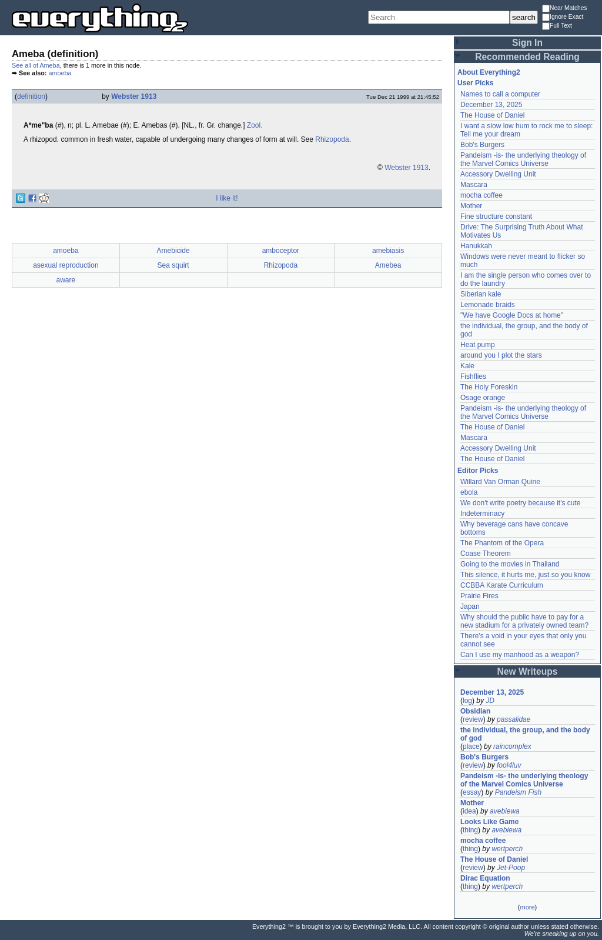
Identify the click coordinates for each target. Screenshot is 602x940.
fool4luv (509, 765)
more (527, 907)
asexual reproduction (65, 265)
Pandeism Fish (518, 792)
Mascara (473, 185)
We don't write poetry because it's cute (520, 503)
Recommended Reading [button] (527, 57)
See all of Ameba (36, 65)
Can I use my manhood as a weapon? (519, 655)
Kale (467, 366)
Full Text (557, 26)
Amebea (388, 265)
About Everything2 (488, 72)
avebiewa (505, 811)
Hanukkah (476, 246)
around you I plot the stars (501, 355)
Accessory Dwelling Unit (498, 174)
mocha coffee (481, 195)
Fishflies (473, 376)
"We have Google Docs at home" (511, 315)
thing (470, 830)
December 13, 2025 (491, 105)
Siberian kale (480, 294)
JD (490, 700)
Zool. (255, 125)
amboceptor (280, 250)
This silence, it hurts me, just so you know (525, 575)
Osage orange (482, 398)
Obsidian (475, 711)
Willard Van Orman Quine (500, 482)
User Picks (475, 83)
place (471, 746)
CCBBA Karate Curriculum (501, 585)
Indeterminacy (482, 513)
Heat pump (477, 345)
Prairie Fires (479, 596)
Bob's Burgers (482, 145)
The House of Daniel (492, 115)
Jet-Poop (511, 868)
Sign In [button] (527, 43)
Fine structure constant (496, 216)
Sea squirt (173, 265)
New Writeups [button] (527, 671)
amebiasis (388, 250)
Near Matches (564, 8)
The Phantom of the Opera (502, 543)
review (473, 719)
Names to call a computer (500, 94)
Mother (471, 206)
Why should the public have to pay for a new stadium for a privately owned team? (524, 621)
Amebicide (173, 250)
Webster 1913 (133, 96)
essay (472, 792)
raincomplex (512, 746)
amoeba (59, 72)
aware (66, 280)
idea (469, 811)
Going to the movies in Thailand (510, 564)
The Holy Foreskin (488, 387)
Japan (470, 606)
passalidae (513, 719)
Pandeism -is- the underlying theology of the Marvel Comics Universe (523, 159)
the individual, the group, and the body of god (525, 734)
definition (31, 96)
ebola (468, 492)
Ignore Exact (562, 17)
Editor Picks (477, 470)
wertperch (507, 849)
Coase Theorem (485, 553)
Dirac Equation (485, 878)
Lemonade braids (487, 305)
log (467, 700)
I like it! (227, 198)
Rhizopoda (332, 139)
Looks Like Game (489, 822)
